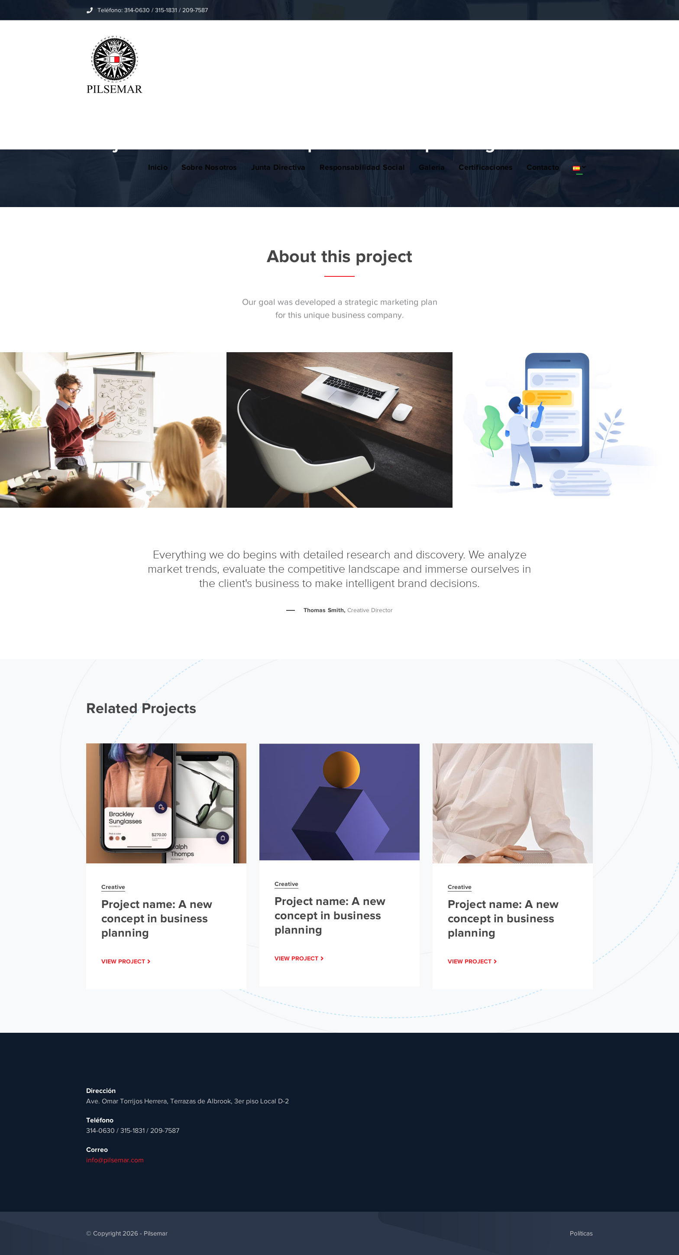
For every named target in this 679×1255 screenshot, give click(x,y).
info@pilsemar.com (115, 1160)
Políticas (581, 1233)
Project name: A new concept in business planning (156, 918)
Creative (113, 886)
